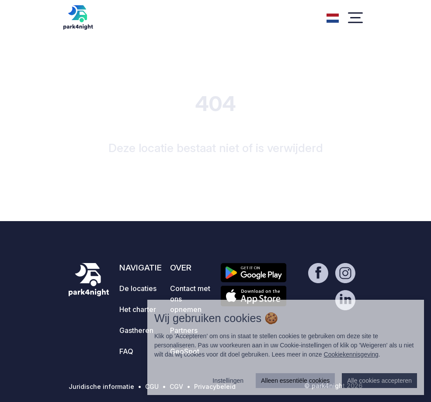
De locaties (137, 288)
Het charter (137, 309)
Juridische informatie (101, 386)
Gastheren (136, 330)
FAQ (126, 351)
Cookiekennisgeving (351, 354)
